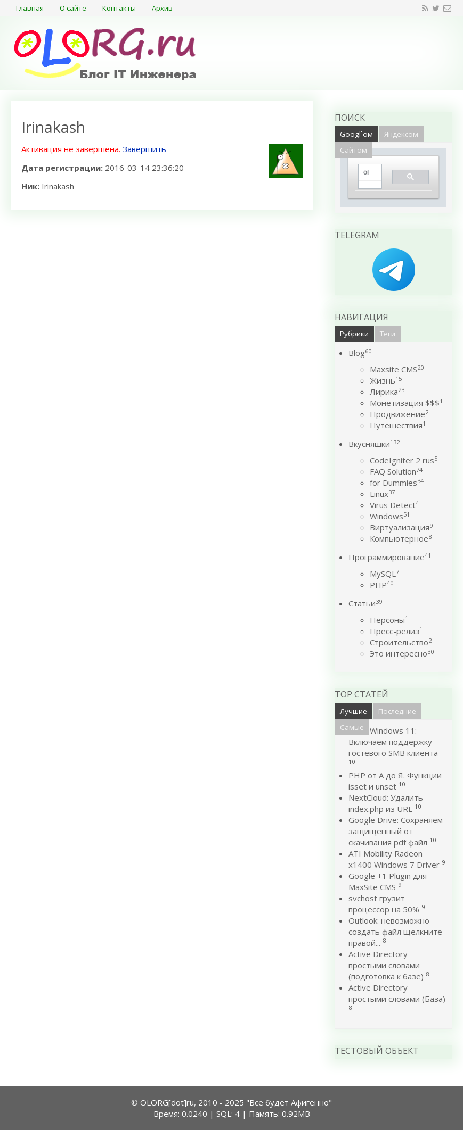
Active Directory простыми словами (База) (396, 993)
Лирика (387, 391)
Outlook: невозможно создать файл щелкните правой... (395, 931)
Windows (390, 516)
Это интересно (402, 653)
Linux (382, 493)
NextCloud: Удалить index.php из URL (385, 803)
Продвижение (399, 414)
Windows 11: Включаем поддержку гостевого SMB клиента (393, 741)
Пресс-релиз (396, 631)
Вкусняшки (374, 443)
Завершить (144, 149)
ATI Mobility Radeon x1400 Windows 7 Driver (394, 859)
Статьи (365, 603)
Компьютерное (401, 538)
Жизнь (386, 380)
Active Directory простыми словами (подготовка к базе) (386, 965)
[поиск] (366, 172)
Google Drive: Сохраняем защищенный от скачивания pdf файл (395, 831)
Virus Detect (394, 505)
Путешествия (398, 425)
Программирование (389, 557)
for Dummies (397, 482)
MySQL (384, 573)
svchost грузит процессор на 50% (383, 904)
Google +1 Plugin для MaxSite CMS (387, 881)
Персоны (389, 619)
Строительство (401, 642)
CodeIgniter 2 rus (403, 460)
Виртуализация (401, 527)
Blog (359, 352)
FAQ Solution (396, 471)
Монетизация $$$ (406, 402)
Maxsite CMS (397, 369)
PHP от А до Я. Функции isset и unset (395, 781)
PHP (381, 584)
